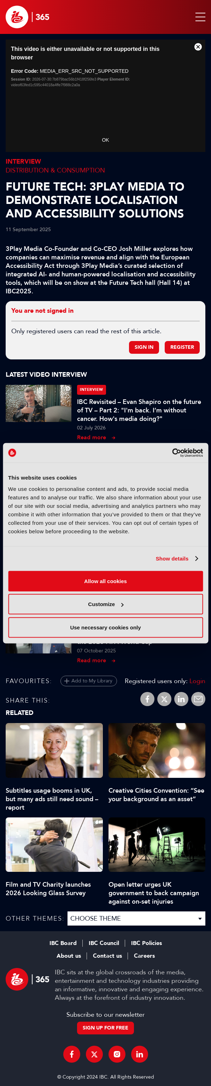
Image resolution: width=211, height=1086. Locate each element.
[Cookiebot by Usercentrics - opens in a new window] (172, 452)
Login (197, 681)
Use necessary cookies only (105, 627)
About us (69, 956)
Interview (23, 161)
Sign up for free (105, 1028)
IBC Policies (146, 943)
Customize (105, 604)
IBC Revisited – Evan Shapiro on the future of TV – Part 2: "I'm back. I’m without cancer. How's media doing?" (139, 410)
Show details (172, 559)
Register (182, 347)
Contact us (107, 956)
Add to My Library (91, 680)
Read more (91, 437)
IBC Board (63, 943)
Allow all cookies (105, 581)
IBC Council (104, 943)
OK (105, 140)
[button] (199, 17)
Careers (144, 956)
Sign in (144, 347)
